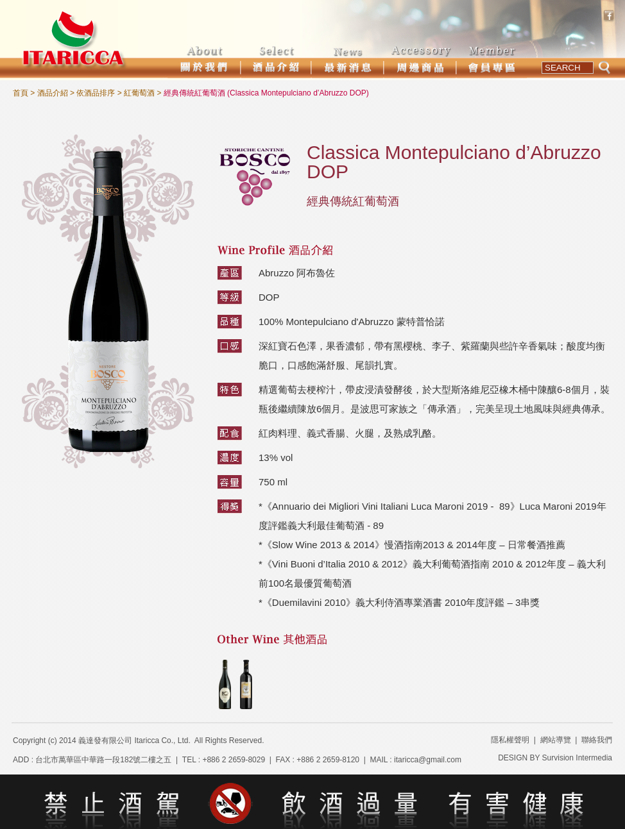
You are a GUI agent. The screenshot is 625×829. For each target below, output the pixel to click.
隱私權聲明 (510, 739)
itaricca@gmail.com (427, 759)
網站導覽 (555, 739)
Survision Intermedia (577, 757)
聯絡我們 (596, 739)
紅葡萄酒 (139, 92)
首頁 (20, 92)
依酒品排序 (95, 92)
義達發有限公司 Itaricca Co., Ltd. (134, 740)
